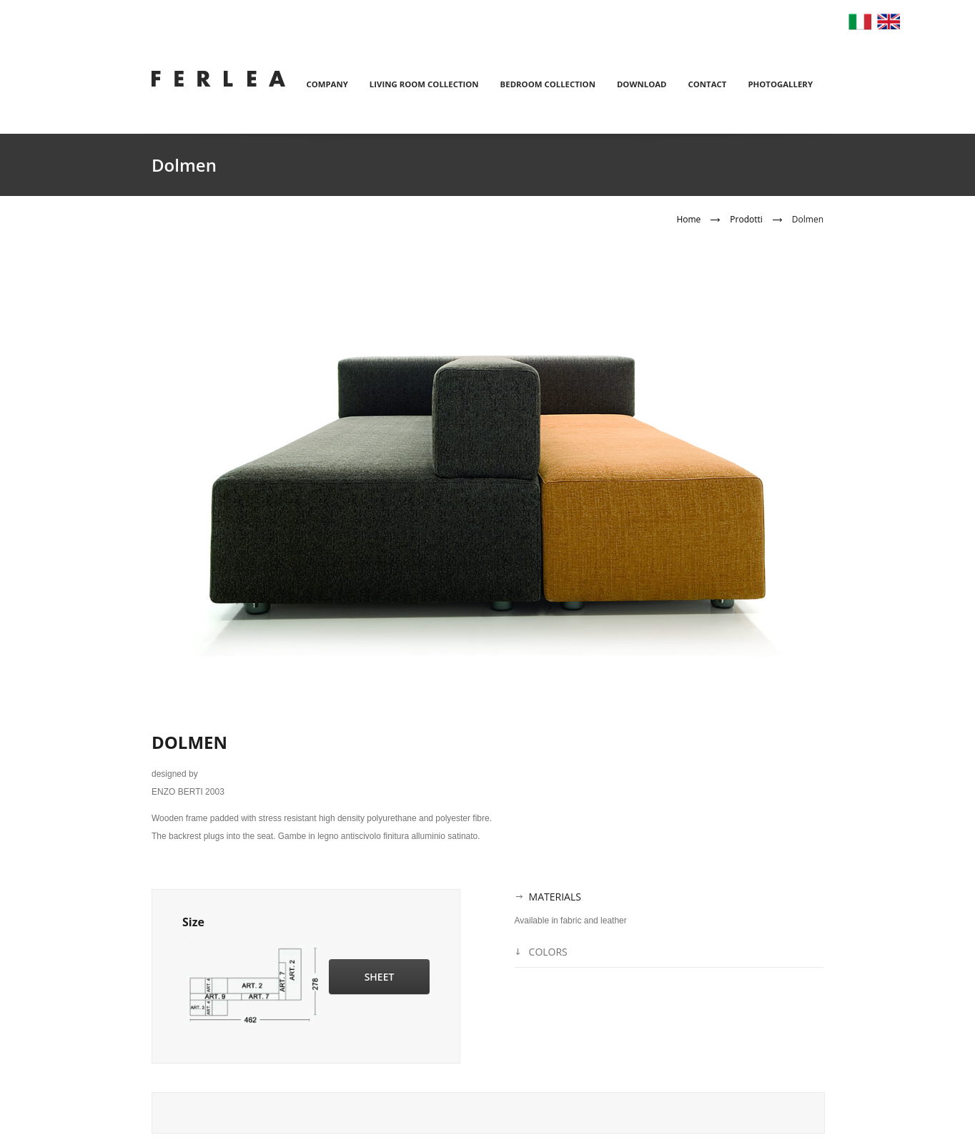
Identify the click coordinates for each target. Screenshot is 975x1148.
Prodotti (746, 219)
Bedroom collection (547, 84)
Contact (707, 84)
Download (642, 84)
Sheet (380, 976)
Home (688, 219)
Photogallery (780, 84)
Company (326, 84)
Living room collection (424, 84)
